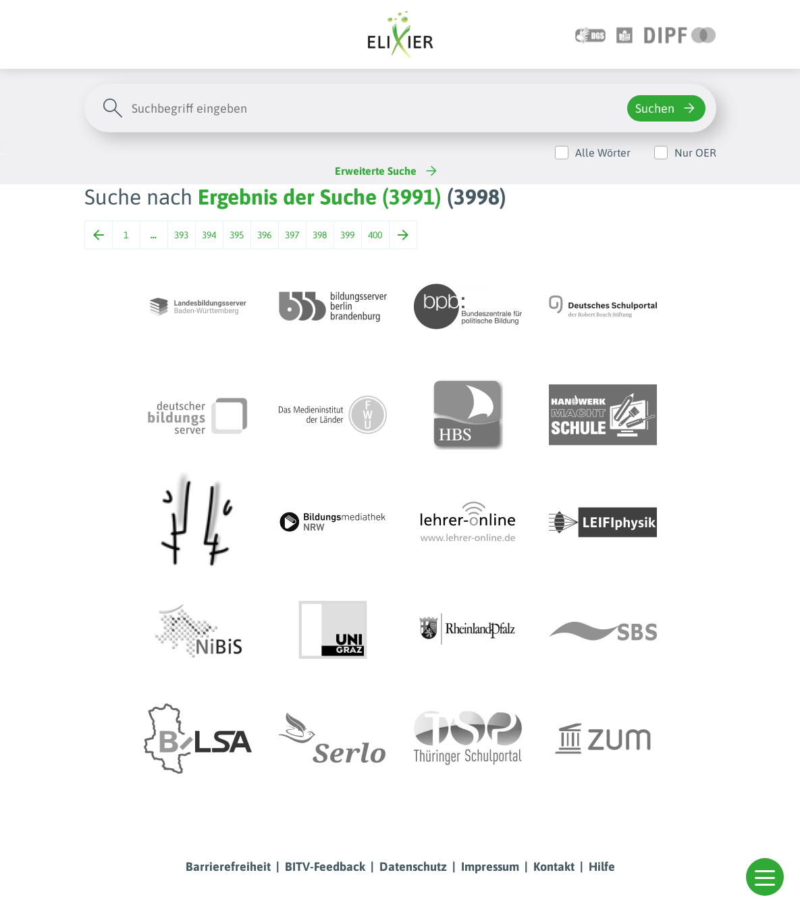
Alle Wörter (603, 152)
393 (181, 235)
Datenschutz (413, 866)
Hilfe (602, 866)
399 (347, 235)
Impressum (490, 866)
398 (320, 235)
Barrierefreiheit (228, 866)
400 (375, 235)
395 (237, 235)
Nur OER (695, 152)
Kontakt (554, 866)
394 (209, 235)
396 (264, 235)
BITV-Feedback (325, 866)
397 (292, 235)
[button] (765, 877)
